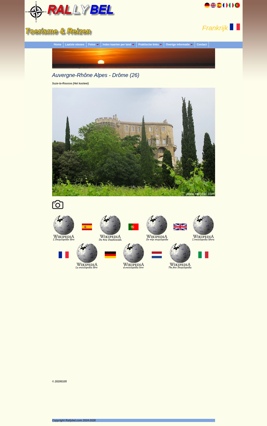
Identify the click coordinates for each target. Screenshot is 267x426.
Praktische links (150, 44)
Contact (202, 44)
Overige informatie (179, 44)
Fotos (93, 44)
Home (57, 44)
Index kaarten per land (119, 44)
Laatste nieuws (74, 44)
